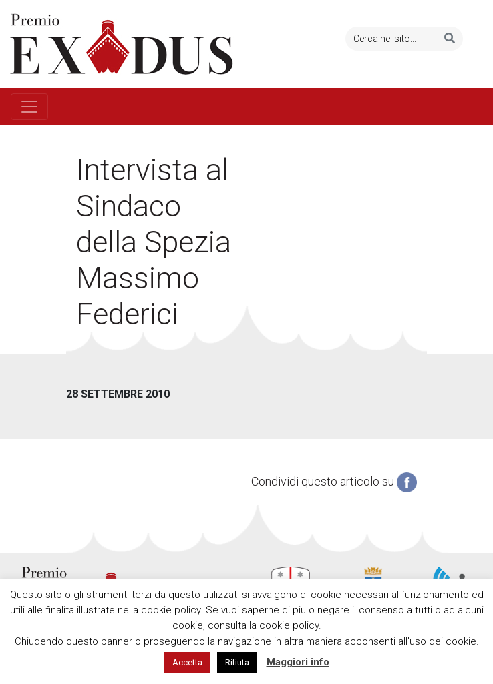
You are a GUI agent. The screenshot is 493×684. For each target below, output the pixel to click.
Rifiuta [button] (237, 662)
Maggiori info (298, 662)
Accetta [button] (187, 662)
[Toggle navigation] (29, 106)
